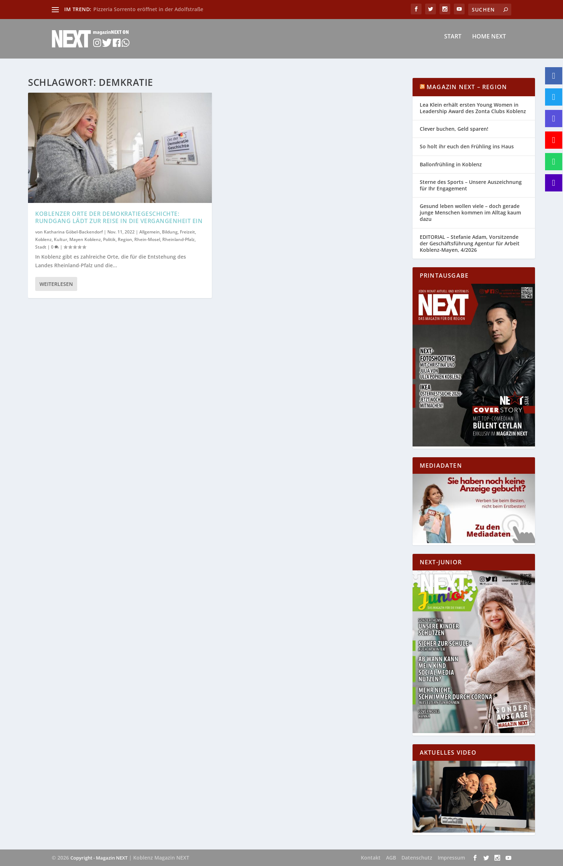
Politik (109, 239)
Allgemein (149, 232)
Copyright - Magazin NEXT (98, 858)
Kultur (60, 239)
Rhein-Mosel (147, 239)
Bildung (170, 232)
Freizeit (187, 232)
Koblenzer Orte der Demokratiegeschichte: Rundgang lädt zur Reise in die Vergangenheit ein (119, 217)
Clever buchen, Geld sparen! (454, 128)
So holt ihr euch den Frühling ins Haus (467, 146)
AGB (391, 857)
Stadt (40, 247)
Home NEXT (489, 41)
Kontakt (371, 857)
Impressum (451, 857)
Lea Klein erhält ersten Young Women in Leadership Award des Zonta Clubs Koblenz (473, 108)
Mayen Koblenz (85, 239)
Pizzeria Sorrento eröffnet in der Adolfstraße (148, 9)
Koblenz (43, 239)
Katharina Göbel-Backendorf (73, 232)
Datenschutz (416, 857)
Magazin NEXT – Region (467, 87)
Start (452, 41)
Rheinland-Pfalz (178, 239)
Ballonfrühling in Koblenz (451, 164)
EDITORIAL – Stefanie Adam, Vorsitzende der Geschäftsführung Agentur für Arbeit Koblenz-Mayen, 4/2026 (470, 243)
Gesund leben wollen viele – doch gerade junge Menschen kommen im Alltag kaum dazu (470, 212)
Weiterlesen (56, 284)
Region (125, 239)
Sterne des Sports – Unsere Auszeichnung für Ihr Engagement (471, 185)
